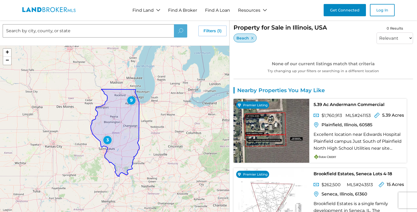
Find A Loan (217, 10)
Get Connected (345, 10)
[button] (107, 140)
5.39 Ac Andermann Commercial (349, 104)
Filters (212, 30)
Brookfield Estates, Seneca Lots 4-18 (353, 173)
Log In (382, 10)
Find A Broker (182, 10)
